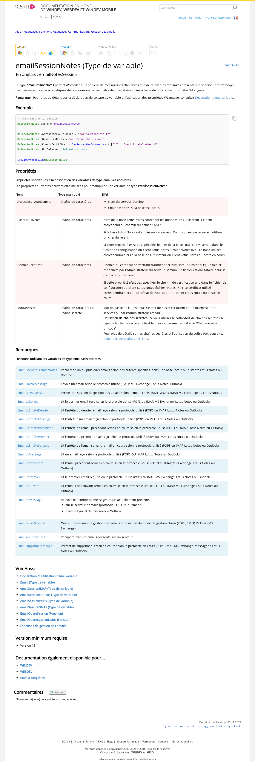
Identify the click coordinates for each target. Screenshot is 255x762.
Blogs (109, 741)
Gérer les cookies (182, 741)
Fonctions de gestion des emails (43, 627)
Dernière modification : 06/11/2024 (220, 724)
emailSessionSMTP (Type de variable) (47, 609)
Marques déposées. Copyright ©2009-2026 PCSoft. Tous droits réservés (128, 749)
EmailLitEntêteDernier (33, 412)
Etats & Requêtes (32, 679)
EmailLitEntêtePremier (33, 438)
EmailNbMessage (29, 501)
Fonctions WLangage (52, 31)
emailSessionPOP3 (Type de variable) (46, 602)
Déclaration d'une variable (214, 97)
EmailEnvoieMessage (32, 385)
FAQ (100, 741)
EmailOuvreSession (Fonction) (41, 615)
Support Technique (128, 741)
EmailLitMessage (29, 456)
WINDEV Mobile (148, 759)
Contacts (163, 741)
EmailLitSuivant (28, 487)
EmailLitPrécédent (30, 465)
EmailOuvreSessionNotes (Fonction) (45, 621)
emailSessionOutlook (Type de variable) (48, 596)
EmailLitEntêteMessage (34, 421)
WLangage (30, 31)
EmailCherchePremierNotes (37, 371)
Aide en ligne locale (229, 727)
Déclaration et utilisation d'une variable (48, 578)
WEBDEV (26, 673)
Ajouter (56, 693)
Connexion (196, 18)
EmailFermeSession (31, 394)
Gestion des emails (103, 31)
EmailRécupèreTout (31, 539)
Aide (18, 31)
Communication (78, 31)
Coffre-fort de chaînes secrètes (125, 340)
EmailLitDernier (28, 403)
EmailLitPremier (28, 478)
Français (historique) (218, 18)
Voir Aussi (232, 65)
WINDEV (26, 667)
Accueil (182, 18)
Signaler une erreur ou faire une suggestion (189, 727)
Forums (90, 741)
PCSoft (66, 741)
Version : (45, 17)
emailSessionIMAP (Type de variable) (46, 590)
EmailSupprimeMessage (34, 547)
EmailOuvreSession (31, 525)
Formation (148, 741)
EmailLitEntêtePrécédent (35, 429)
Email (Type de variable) (37, 584)
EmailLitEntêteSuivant (33, 447)
